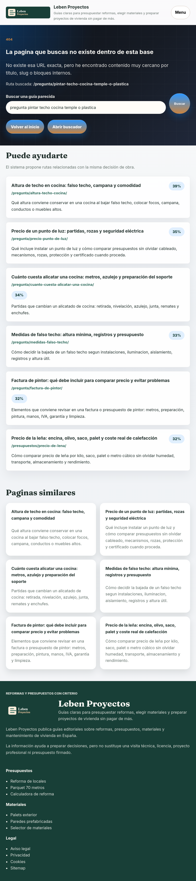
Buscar (179, 103)
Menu (180, 12)
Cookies (17, 861)
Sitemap (17, 868)
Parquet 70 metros (27, 787)
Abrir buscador (67, 126)
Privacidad (20, 855)
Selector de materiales (31, 827)
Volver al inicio (25, 126)
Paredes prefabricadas (31, 821)
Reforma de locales (28, 781)
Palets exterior (23, 814)
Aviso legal (20, 848)
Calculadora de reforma (32, 793)
